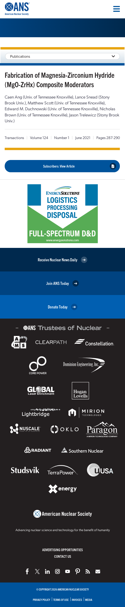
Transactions (14, 137)
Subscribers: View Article (79, 166)
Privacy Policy (41, 599)
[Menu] (116, 9)
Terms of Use (61, 599)
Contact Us (62, 556)
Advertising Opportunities (62, 549)
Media (88, 599)
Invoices (77, 599)
